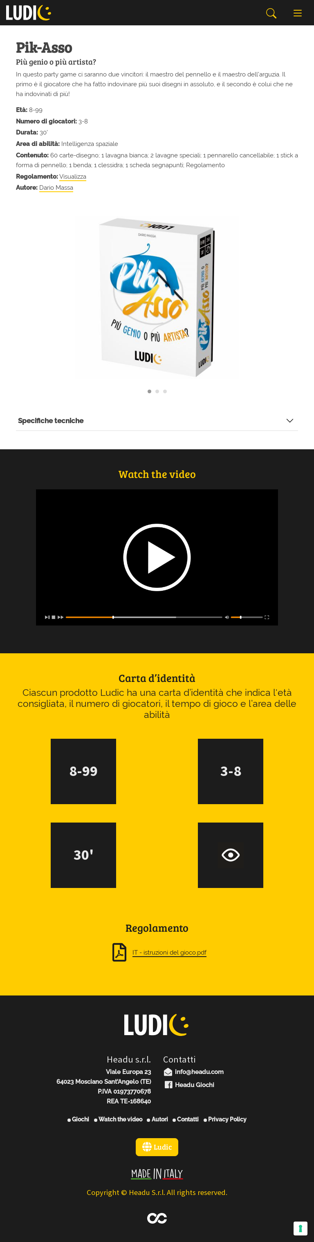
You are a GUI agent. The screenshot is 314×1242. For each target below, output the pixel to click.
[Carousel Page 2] (157, 391)
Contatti (186, 1119)
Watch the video (118, 1119)
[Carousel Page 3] (165, 391)
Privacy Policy (225, 1119)
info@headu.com (193, 1072)
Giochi (78, 1119)
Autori (157, 1119)
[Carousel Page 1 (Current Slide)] (149, 391)
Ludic (157, 1147)
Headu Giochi (188, 1085)
